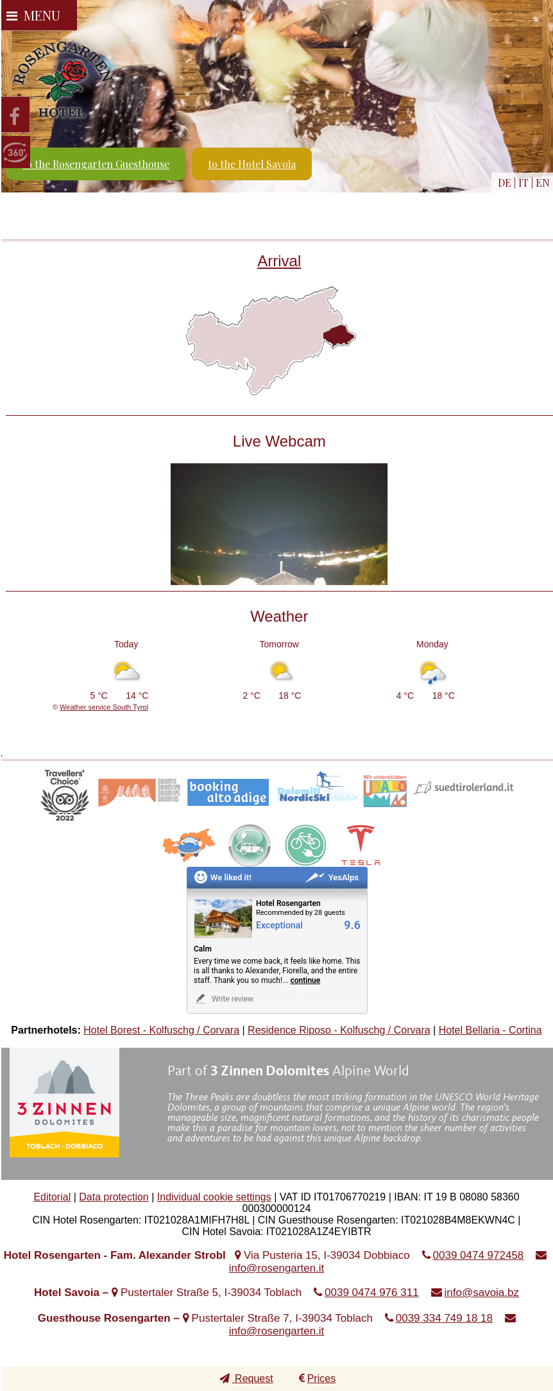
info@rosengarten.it (277, 1268)
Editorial (52, 1196)
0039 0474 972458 (478, 1255)
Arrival (279, 260)
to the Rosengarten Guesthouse (95, 164)
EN (543, 182)
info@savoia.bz (482, 1292)
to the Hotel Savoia (252, 164)
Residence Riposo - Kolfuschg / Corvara (339, 1030)
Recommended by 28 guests (300, 913)
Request (246, 1378)
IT (523, 182)
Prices (317, 1378)
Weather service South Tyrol (104, 707)
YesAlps (332, 877)
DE (504, 182)
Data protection (114, 1196)
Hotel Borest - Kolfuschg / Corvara (161, 1030)
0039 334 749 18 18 (444, 1318)
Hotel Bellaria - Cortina (490, 1030)
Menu (33, 15)
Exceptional (279, 925)
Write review (223, 998)
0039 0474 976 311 (372, 1292)
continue (306, 980)
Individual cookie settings (214, 1196)
